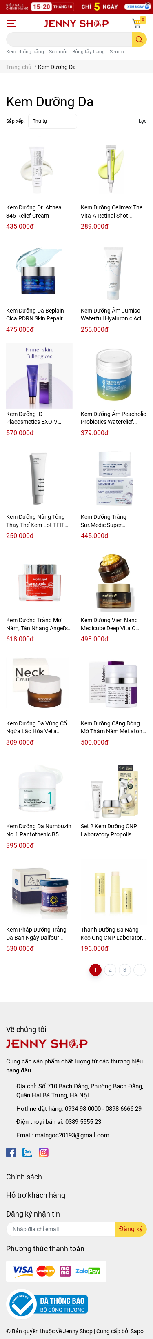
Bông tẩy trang (88, 52)
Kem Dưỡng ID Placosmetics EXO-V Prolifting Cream (32, 422)
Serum (117, 52)
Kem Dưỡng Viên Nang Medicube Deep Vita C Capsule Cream (109, 628)
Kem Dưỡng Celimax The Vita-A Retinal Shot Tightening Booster (111, 215)
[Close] (148, 4)
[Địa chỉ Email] (76, 1229)
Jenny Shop (78, 1331)
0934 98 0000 (83, 1108)
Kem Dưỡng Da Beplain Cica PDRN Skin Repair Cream (35, 318)
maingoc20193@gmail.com (72, 1135)
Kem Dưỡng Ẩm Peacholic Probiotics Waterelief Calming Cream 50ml (113, 422)
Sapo (137, 1331)
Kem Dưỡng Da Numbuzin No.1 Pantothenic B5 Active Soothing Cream (38, 834)
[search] (139, 39)
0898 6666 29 (124, 1108)
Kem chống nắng (25, 52)
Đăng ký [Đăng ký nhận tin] (131, 1229)
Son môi (58, 52)
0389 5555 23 (83, 1121)
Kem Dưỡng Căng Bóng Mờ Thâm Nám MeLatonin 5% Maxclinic (114, 731)
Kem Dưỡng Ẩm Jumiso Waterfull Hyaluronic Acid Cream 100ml (112, 318)
